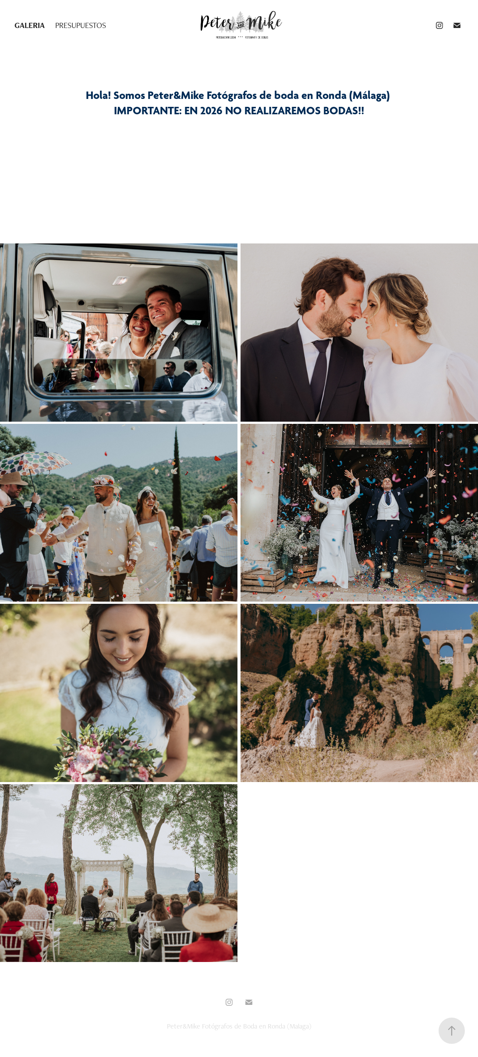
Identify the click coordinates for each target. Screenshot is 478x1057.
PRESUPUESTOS (80, 25)
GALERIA (29, 25)
